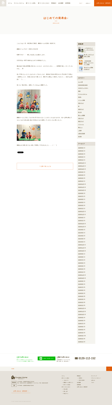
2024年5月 (81, 202)
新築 (79, 91)
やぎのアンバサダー (83, 88)
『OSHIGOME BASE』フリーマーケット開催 (88, 62)
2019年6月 (81, 290)
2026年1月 (81, 160)
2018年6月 (81, 326)
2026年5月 (81, 147)
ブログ (80, 3)
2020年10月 (81, 250)
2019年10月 (81, 278)
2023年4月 (81, 217)
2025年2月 (81, 178)
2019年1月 (81, 305)
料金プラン (66, 393)
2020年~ (80, 378)
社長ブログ (81, 118)
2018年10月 (81, 314)
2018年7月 (81, 323)
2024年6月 (81, 199)
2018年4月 (81, 332)
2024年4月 (81, 205)
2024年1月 (81, 208)
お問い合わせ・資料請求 (102, 3)
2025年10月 (81, 169)
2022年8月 (81, 229)
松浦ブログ (81, 109)
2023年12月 (81, 211)
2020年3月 (81, 266)
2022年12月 (81, 223)
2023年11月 (81, 214)
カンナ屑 (80, 82)
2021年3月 (81, 238)
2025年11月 (81, 166)
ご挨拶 (80, 130)
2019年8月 (81, 284)
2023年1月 (81, 220)
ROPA (79, 97)
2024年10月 (81, 190)
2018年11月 (81, 311)
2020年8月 (81, 257)
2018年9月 (81, 317)
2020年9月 (81, 253)
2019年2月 (81, 302)
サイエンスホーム (19, 3)
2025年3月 (81, 175)
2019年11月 (81, 275)
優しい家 (65, 391)
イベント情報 (81, 100)
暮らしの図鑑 (81, 115)
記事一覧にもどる (45, 166)
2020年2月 (81, 269)
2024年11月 (81, 187)
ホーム (10, 3)
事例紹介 (53, 3)
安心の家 (65, 389)
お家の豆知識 (81, 133)
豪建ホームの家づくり (68, 382)
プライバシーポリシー (96, 378)
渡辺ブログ (81, 121)
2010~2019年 (82, 380)
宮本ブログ (81, 103)
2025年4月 (81, 172)
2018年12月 (81, 308)
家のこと (80, 127)
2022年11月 (81, 226)
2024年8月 (81, 193)
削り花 (80, 112)
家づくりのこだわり (43, 3)
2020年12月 (81, 244)
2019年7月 (81, 287)
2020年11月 (81, 247)
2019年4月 (81, 296)
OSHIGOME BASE (83, 85)
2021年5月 (81, 232)
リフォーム (81, 124)
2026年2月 (81, 157)
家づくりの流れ (67, 384)
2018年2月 (81, 338)
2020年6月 (81, 263)
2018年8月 (81, 320)
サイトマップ (94, 375)
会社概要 (60, 3)
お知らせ (87, 3)
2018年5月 (81, 329)
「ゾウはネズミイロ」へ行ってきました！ (89, 49)
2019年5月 (81, 293)
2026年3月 (81, 154)
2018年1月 (81, 341)
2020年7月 (81, 260)
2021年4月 (81, 235)
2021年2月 (81, 241)
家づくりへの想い (31, 3)
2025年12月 (81, 163)
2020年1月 (81, 272)
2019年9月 (81, 281)
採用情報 (67, 3)
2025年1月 (81, 181)
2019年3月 (81, 299)
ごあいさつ (66, 380)
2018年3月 (81, 335)
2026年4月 (81, 150)
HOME (12, 368)
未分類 (80, 136)
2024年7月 (81, 196)
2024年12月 (81, 184)
